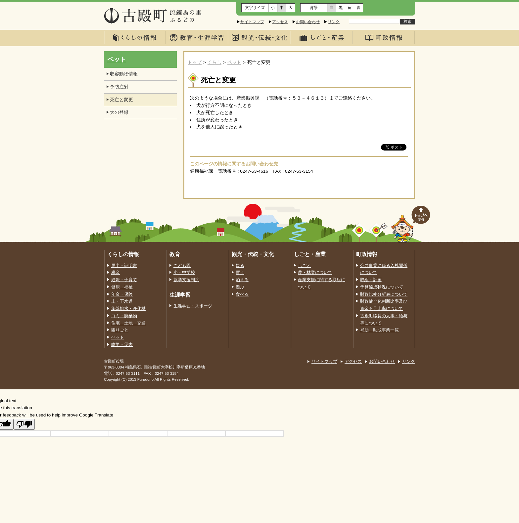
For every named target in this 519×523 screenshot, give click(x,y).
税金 (115, 272)
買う (240, 272)
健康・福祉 (122, 287)
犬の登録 (119, 112)
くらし (214, 62)
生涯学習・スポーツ (192, 306)
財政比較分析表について (383, 294)
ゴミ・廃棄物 (124, 316)
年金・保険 (122, 294)
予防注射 (119, 86)
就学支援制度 (186, 280)
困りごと (119, 330)
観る (240, 265)
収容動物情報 (124, 73)
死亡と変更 (121, 99)
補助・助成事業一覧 (379, 330)
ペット (234, 62)
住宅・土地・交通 (128, 323)
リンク (334, 22)
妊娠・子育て (124, 280)
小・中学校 (184, 272)
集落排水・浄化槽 (128, 308)
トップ (195, 62)
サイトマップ (252, 22)
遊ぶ (240, 287)
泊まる (242, 280)
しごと (304, 265)
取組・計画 (371, 280)
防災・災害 (122, 344)
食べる (242, 294)
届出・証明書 (124, 265)
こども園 (182, 265)
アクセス (280, 22)
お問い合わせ (308, 22)
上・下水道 (122, 301)
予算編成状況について (381, 287)
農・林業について (315, 272)
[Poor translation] (24, 424)
